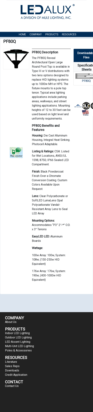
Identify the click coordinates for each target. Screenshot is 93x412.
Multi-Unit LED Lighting (19, 346)
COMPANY (36, 34)
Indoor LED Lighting (17, 333)
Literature (11, 361)
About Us (10, 322)
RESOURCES (69, 34)
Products (51, 34)
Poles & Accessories (18, 350)
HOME (22, 34)
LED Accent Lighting (17, 341)
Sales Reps (12, 366)
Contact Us (26, 39)
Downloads (12, 370)
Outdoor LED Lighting (18, 337)
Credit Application (16, 374)
